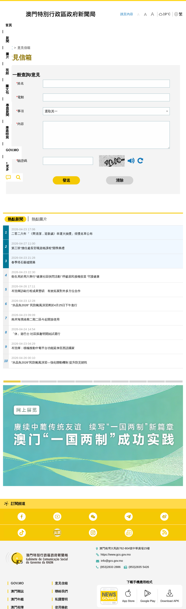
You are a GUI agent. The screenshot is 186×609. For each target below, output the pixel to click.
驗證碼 (22, 148)
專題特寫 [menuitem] (107, 25)
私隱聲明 (61, 587)
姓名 (20, 71)
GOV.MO (17, 571)
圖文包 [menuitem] (68, 25)
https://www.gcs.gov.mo (116, 542)
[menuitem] (22, 25)
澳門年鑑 (17, 587)
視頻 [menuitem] (52, 25)
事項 (20, 99)
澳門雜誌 (17, 579)
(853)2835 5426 (139, 554)
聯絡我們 (61, 579)
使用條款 (61, 595)
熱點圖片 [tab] (39, 207)
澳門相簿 (17, 595)
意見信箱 (61, 571)
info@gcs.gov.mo (112, 548)
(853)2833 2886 (110, 554)
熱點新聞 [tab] (15, 207)
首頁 (9, 35)
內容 (20, 111)
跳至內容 (126, 14)
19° (166, 14)
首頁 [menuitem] (8, 25)
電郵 (20, 85)
